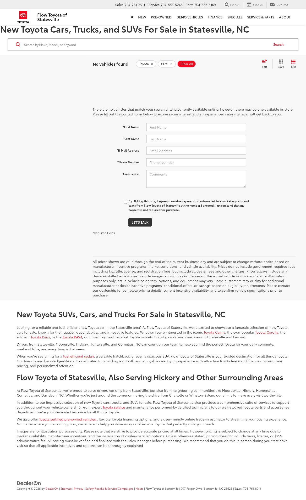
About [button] (284, 17)
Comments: (131, 174)
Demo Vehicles (189, 17)
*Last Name (131, 138)
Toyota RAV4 (72, 337)
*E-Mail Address (128, 150)
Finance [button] (215, 17)
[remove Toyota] (146, 64)
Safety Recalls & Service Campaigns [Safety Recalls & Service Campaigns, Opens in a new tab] (109, 488)
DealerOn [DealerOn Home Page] (51, 488)
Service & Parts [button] (260, 17)
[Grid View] (279, 64)
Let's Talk (140, 222)
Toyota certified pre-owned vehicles (68, 419)
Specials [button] (234, 17)
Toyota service (114, 407)
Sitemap (66, 488)
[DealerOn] (29, 482)
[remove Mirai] (167, 64)
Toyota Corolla (266, 332)
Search (278, 44)
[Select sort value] (265, 64)
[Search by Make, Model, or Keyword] (146, 44)
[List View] (293, 64)
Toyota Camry (214, 332)
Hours (139, 488)
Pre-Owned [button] (161, 17)
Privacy (78, 488)
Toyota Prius (40, 337)
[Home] (132, 17)
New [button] (142, 17)
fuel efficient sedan (78, 356)
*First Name (131, 127)
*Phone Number (128, 162)
